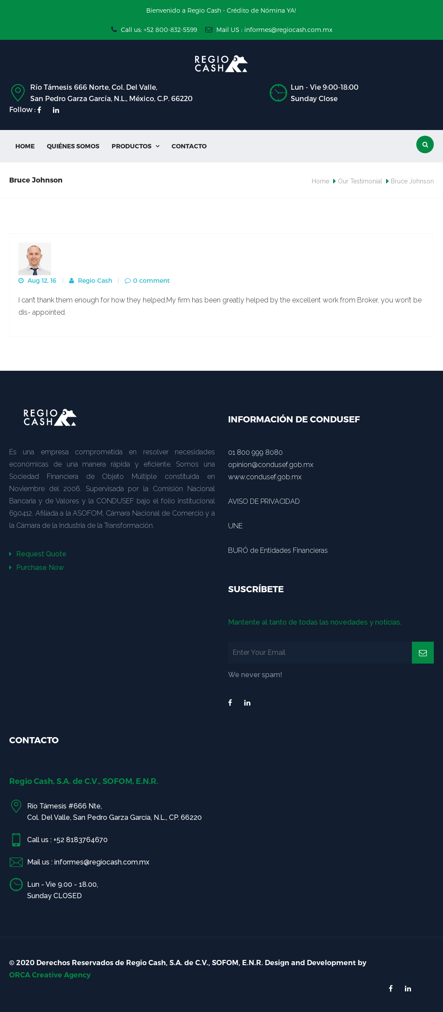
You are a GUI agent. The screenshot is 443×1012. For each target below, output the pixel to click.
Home (25, 146)
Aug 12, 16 (37, 280)
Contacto (189, 146)
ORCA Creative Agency (50, 975)
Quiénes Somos (73, 146)
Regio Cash (90, 280)
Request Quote (38, 554)
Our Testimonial (360, 181)
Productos (135, 146)
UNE (235, 526)
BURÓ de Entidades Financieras (278, 550)
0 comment (147, 280)
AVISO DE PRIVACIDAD (264, 501)
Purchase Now (36, 567)
